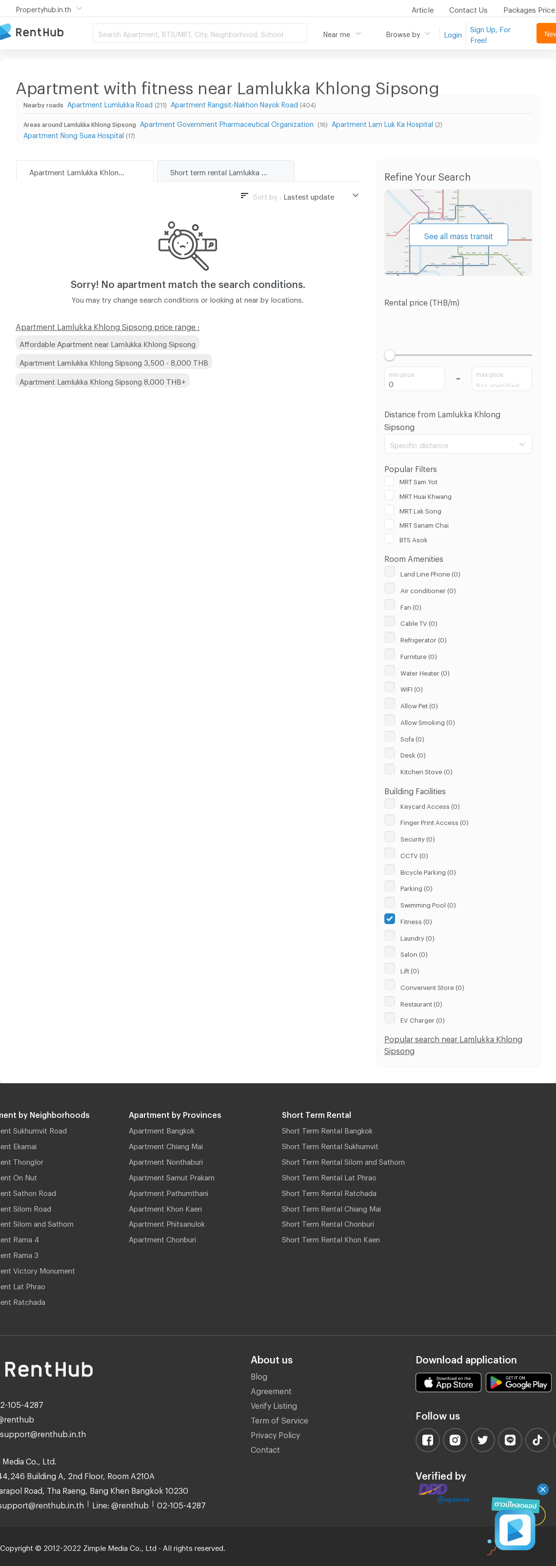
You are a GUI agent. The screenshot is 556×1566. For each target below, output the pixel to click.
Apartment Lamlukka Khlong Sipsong (90, 171)
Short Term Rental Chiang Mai (331, 1207)
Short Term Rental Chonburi (328, 1222)
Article (423, 8)
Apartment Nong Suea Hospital (73, 134)
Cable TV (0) (418, 621)
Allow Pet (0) (419, 704)
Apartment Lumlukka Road (110, 103)
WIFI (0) (411, 687)
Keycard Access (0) (430, 805)
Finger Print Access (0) (434, 821)
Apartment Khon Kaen (165, 1207)
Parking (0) (416, 887)
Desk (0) (413, 753)
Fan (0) (410, 605)
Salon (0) (414, 952)
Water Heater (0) (425, 671)
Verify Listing (274, 1404)
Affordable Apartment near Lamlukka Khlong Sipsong (108, 343)
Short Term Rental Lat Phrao (329, 1176)
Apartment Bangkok (162, 1129)
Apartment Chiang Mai (166, 1145)
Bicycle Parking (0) (428, 870)
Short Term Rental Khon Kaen (331, 1238)
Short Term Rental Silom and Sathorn (343, 1160)
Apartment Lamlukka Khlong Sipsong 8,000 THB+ (103, 380)
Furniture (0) (418, 655)
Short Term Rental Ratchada (329, 1192)
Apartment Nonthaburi (166, 1160)
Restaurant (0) (421, 1002)
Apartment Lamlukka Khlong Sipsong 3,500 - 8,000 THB (114, 361)
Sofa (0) (412, 737)
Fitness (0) (416, 920)
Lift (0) (409, 969)
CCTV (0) (414, 854)
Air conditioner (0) (428, 589)
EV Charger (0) (422, 1018)
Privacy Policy (275, 1433)
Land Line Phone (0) (430, 572)
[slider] (390, 355)
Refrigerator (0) (423, 638)
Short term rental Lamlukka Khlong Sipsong (232, 171)
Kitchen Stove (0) (426, 770)
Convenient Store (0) (432, 986)
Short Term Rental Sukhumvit (330, 1145)
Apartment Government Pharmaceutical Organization (228, 122)
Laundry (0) (417, 936)
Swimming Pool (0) (428, 903)
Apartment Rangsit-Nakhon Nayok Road (234, 103)
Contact (265, 1448)
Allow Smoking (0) (427, 721)
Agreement (271, 1389)
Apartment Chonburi (162, 1238)
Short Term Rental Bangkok (327, 1129)
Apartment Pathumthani (168, 1192)
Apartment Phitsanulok (167, 1222)
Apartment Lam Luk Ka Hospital (382, 122)
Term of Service (279, 1419)
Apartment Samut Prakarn (172, 1176)
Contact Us (468, 8)
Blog (259, 1375)
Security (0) (417, 837)
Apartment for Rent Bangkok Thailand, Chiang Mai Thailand (46, 32)
